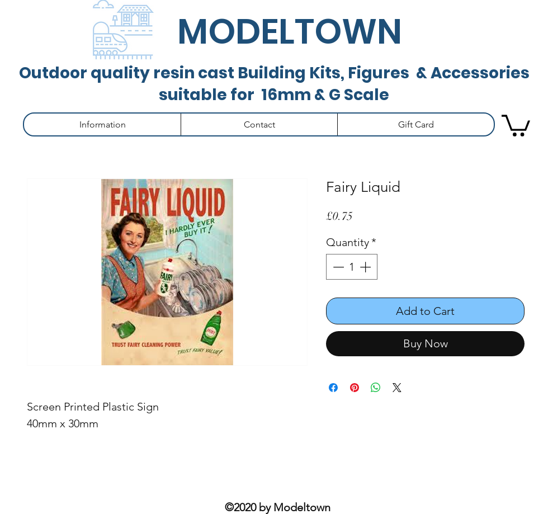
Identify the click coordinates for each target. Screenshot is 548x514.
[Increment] (366, 266)
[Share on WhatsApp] (375, 387)
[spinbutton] (352, 266)
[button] (102, 124)
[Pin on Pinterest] (354, 387)
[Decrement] (337, 266)
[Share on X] (397, 387)
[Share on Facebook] (333, 387)
